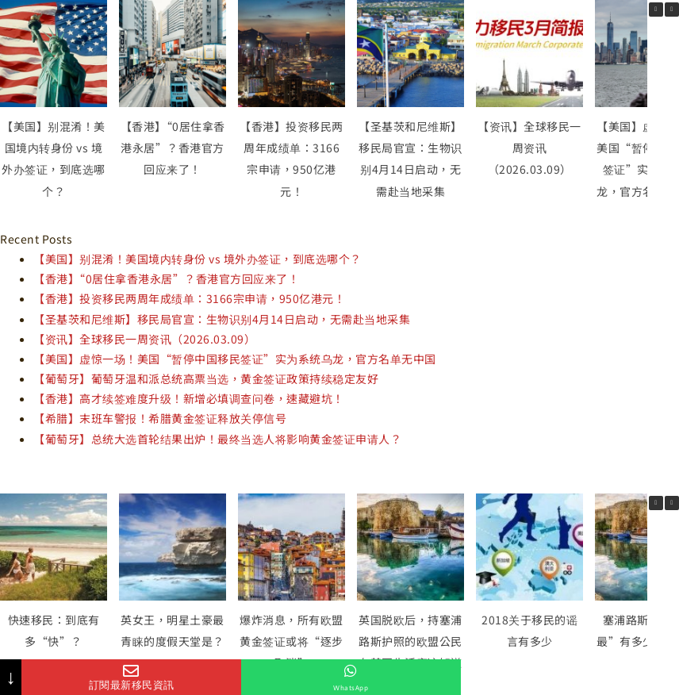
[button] (672, 9)
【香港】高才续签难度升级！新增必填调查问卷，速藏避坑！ (188, 398)
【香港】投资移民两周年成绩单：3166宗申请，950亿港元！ (189, 298)
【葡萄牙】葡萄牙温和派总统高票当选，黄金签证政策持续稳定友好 (205, 378)
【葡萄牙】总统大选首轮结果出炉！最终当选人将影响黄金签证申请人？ (217, 439)
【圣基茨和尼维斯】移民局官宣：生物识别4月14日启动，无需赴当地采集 (221, 319)
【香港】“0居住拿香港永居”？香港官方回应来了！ (173, 147)
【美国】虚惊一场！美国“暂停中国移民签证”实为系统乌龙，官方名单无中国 (234, 359)
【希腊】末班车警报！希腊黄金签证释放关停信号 (159, 418)
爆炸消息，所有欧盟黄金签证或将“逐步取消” (291, 641)
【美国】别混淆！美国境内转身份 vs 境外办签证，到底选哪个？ (197, 259)
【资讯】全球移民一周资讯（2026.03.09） (529, 147)
